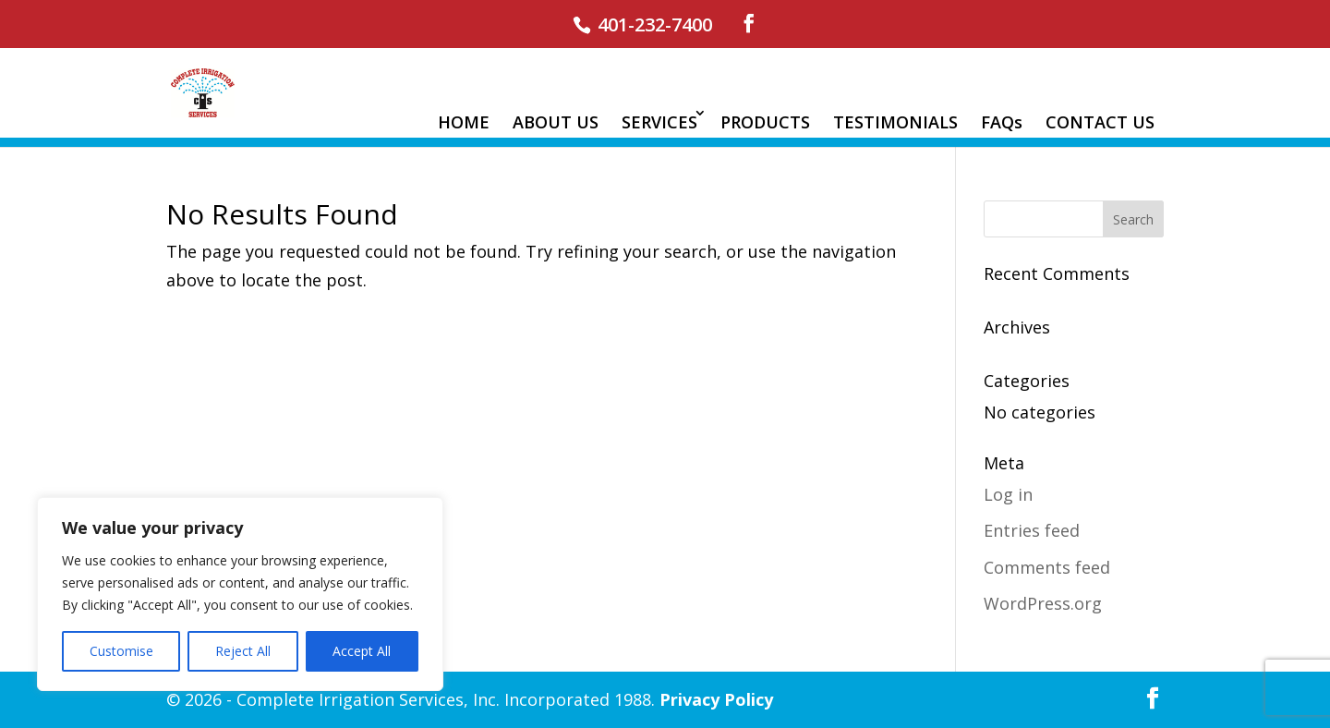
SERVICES (659, 122)
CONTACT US (1100, 122)
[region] (240, 594)
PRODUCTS (765, 122)
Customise (121, 651)
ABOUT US (555, 122)
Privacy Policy (716, 699)
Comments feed (1047, 567)
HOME (464, 122)
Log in (1008, 494)
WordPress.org (1043, 603)
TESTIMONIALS (895, 122)
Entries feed (1032, 530)
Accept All (361, 651)
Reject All (243, 651)
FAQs (1001, 122)
